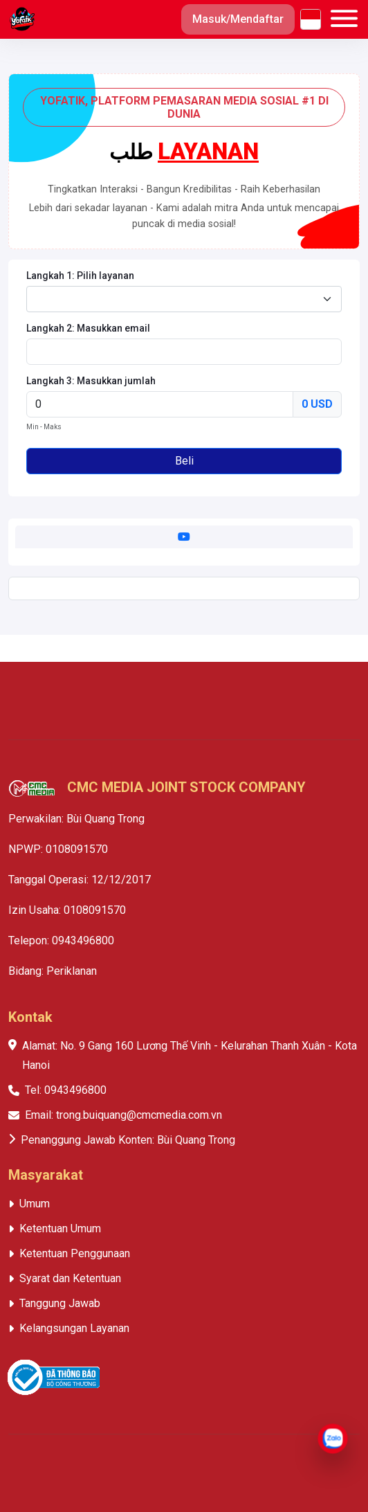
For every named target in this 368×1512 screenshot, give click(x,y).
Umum (34, 1203)
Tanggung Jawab (59, 1303)
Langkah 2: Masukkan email (88, 328)
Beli (184, 460)
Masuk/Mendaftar (238, 19)
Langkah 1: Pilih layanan (80, 275)
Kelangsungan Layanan (74, 1328)
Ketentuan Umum (60, 1228)
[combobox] (184, 299)
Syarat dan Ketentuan (70, 1278)
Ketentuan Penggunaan (74, 1253)
